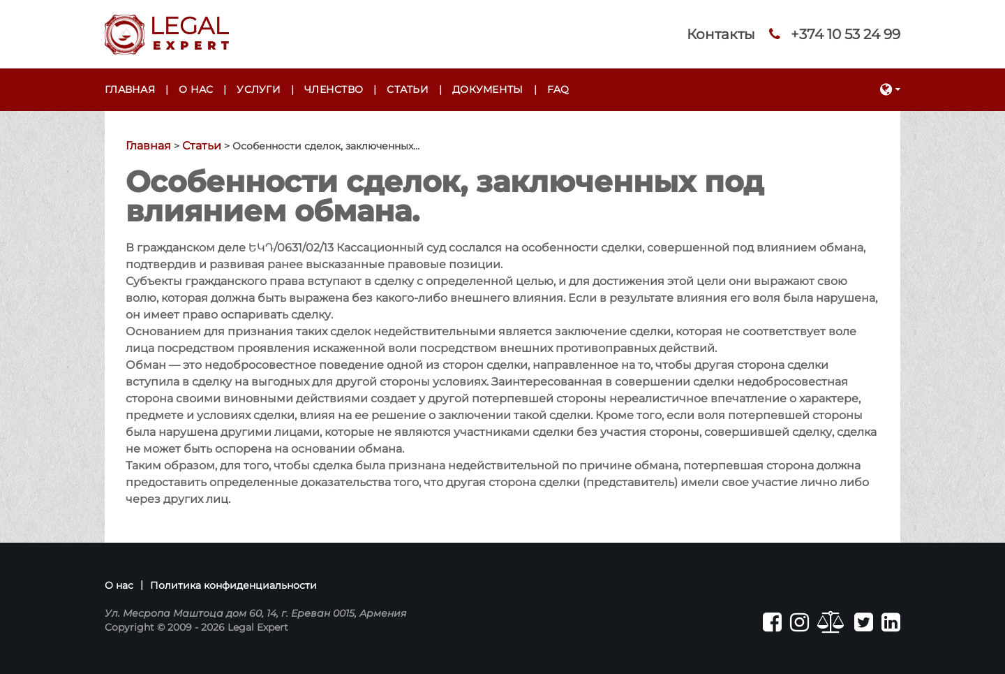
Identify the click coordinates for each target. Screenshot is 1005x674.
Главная (130, 89)
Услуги (259, 89)
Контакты (721, 34)
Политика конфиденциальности (233, 585)
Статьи (408, 89)
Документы (487, 89)
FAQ (558, 89)
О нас (196, 89)
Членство (333, 89)
